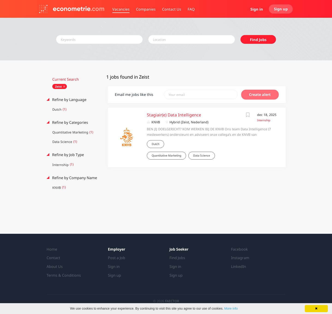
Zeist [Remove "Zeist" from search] (58, 87)
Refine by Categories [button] (69, 122)
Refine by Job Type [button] (67, 154)
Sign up (281, 9)
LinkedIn (238, 266)
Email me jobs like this (134, 94)
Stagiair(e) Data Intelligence (174, 115)
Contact (53, 257)
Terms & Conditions (64, 275)
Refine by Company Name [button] (74, 177)
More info (231, 308)
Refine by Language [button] (68, 99)
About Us (55, 266)
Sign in (256, 9)
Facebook (239, 249)
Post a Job (116, 257)
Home (52, 249)
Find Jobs (258, 39)
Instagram (240, 257)
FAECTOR (172, 301)
